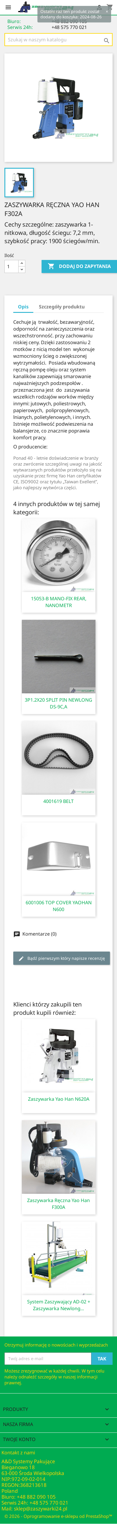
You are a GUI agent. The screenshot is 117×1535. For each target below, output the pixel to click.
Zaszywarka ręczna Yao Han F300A (58, 1203)
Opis (23, 306)
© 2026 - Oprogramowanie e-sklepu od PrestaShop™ (58, 1516)
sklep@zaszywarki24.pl (40, 1508)
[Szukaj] (58, 39)
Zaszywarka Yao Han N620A (58, 1099)
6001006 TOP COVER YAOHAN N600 (59, 906)
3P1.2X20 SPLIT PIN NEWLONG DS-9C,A (58, 703)
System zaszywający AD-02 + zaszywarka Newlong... (58, 1305)
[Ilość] (11, 266)
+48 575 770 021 (69, 27)
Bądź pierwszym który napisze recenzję (61, 958)
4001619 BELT (58, 801)
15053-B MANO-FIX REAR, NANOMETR (58, 602)
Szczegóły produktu (62, 306)
